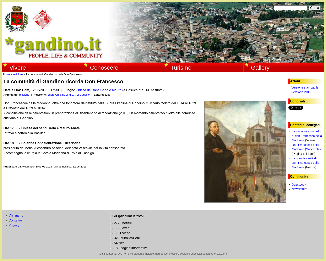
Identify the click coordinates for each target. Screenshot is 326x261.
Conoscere (104, 67)
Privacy (14, 225)
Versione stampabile (305, 87)
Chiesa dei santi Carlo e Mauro (98, 90)
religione (18, 74)
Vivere (17, 67)
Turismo (180, 67)
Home (6, 74)
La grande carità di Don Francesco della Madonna (305, 163)
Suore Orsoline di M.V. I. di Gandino (68, 94)
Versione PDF (301, 92)
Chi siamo (16, 215)
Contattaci (16, 220)
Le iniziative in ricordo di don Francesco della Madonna (307, 136)
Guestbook (299, 184)
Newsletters (299, 189)
